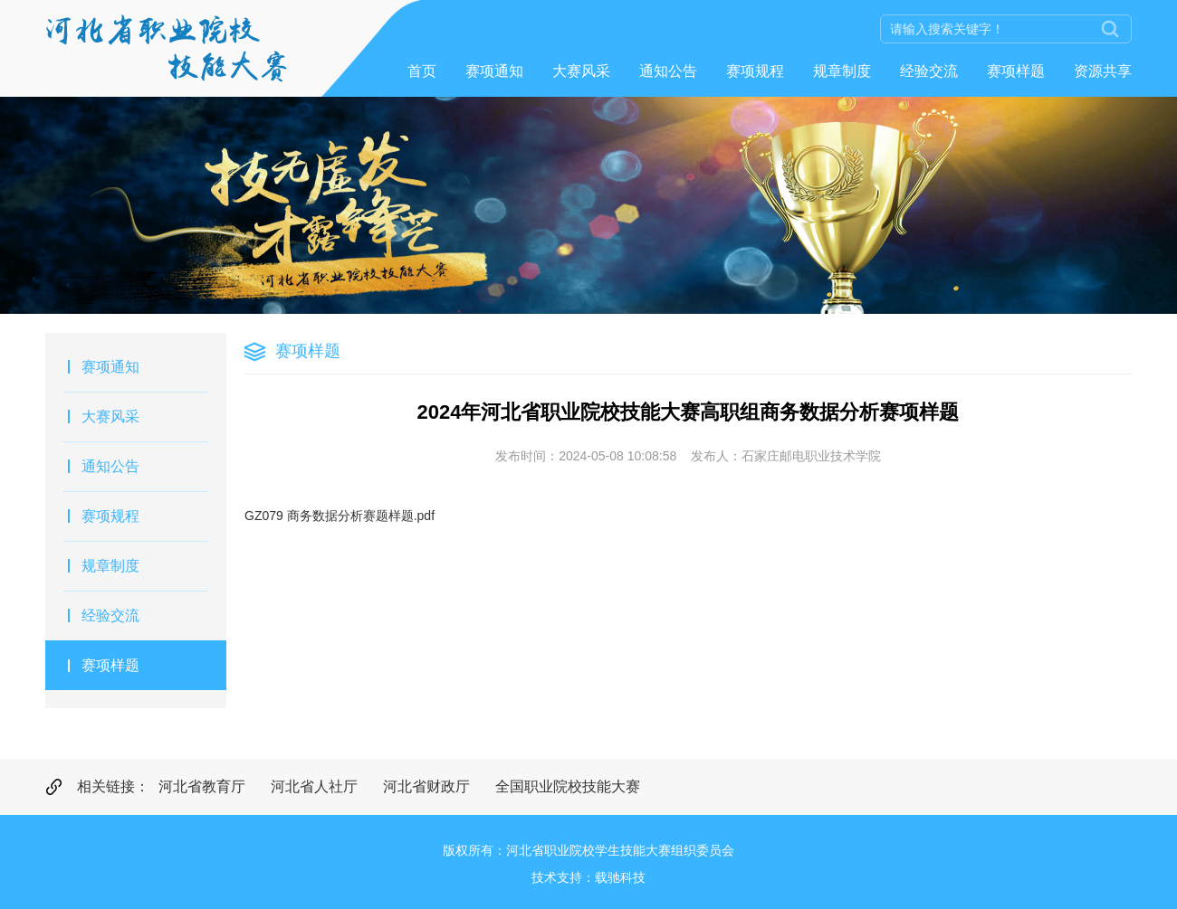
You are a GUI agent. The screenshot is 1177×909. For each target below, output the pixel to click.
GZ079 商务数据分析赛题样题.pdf (339, 515)
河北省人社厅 (314, 786)
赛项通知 (494, 71)
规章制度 (842, 71)
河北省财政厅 (426, 786)
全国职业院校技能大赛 (567, 786)
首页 (421, 71)
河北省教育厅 (201, 786)
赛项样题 (1016, 71)
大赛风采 (581, 71)
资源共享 (1103, 71)
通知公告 (668, 71)
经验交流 (929, 71)
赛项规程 (755, 71)
